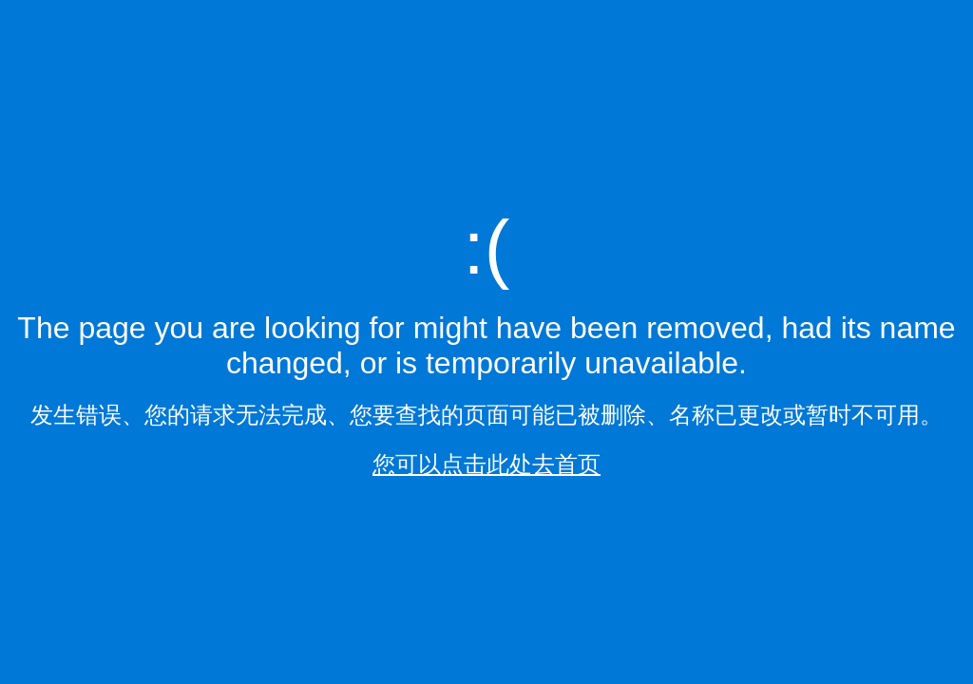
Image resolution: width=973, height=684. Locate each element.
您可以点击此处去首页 (486, 464)
